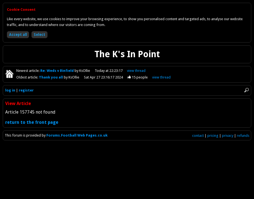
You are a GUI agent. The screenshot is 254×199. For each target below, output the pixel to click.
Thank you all (51, 77)
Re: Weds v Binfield (57, 71)
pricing (212, 135)
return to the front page (31, 122)
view (136, 71)
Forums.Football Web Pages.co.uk (77, 135)
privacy (227, 135)
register (26, 90)
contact (198, 135)
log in (10, 90)
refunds (243, 135)
